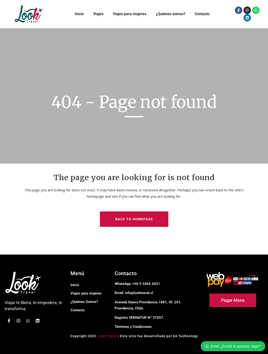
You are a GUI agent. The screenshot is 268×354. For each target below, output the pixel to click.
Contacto (202, 14)
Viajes (98, 14)
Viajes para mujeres (129, 14)
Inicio (79, 14)
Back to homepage (134, 219)
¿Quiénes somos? (170, 14)
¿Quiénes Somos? (84, 302)
